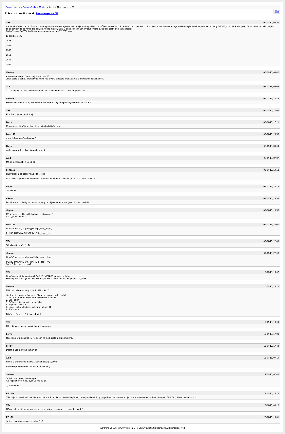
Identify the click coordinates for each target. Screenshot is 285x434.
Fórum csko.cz (13, 7)
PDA (277, 11)
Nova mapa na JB (47, 13)
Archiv (52, 7)
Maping (42, 7)
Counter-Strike (30, 7)
